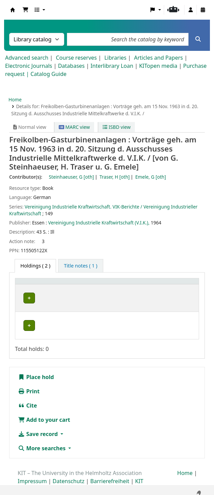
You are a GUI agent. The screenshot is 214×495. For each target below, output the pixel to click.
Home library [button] (34, 284)
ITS (24, 298)
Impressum (32, 475)
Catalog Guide (49, 74)
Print (28, 386)
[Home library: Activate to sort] (38, 284)
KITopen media (158, 66)
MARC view (74, 127)
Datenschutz (69, 475)
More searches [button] (42, 443)
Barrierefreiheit (109, 475)
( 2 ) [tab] (35, 265)
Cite (27, 400)
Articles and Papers (158, 57)
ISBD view (116, 127)
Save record (38, 428)
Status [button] (180, 284)
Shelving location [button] (86, 284)
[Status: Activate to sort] (184, 284)
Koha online (12, 9)
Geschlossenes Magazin (90, 320)
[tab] (80, 266)
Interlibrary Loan (111, 66)
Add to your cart (44, 414)
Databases (71, 66)
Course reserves (76, 57)
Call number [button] (139, 284)
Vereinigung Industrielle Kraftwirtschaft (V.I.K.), (98, 222)
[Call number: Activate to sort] (145, 284)
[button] (25, 9)
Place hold (36, 371)
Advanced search (26, 57)
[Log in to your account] (190, 9)
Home (15, 99)
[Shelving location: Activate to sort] (91, 284)
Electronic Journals (28, 66)
